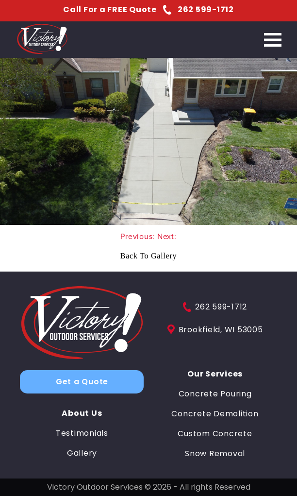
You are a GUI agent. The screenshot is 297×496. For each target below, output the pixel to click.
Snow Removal (215, 454)
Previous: (138, 236)
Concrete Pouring (215, 394)
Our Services (215, 374)
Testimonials (82, 433)
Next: (167, 236)
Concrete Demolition (214, 414)
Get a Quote (82, 381)
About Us (82, 413)
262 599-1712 (215, 307)
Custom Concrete (215, 434)
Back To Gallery (148, 256)
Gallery (82, 453)
